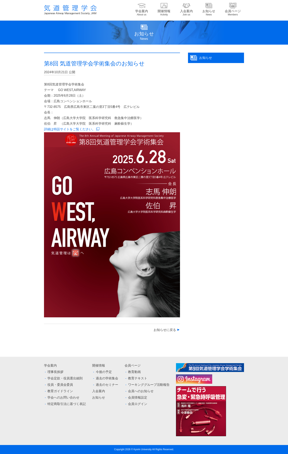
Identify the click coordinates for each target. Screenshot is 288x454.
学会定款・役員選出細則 (65, 378)
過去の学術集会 (107, 378)
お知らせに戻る (165, 330)
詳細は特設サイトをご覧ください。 (69, 129)
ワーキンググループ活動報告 (149, 384)
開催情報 (164, 12)
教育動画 (134, 372)
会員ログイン (137, 404)
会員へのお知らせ (141, 391)
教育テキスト (137, 378)
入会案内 (186, 12)
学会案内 (141, 12)
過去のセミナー (107, 384)
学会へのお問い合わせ (63, 397)
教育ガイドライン (60, 391)
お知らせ (208, 12)
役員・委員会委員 (60, 384)
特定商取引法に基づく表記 (66, 404)
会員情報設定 (137, 397)
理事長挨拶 (55, 372)
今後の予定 (104, 372)
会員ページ (233, 12)
